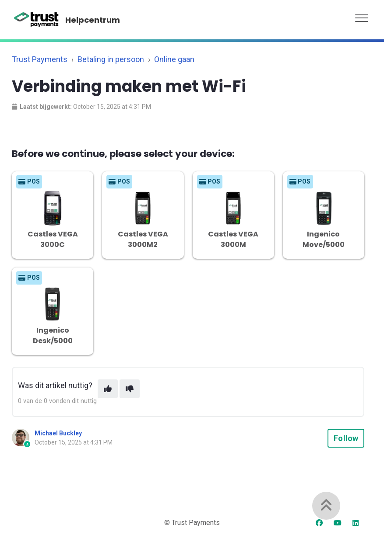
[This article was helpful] (108, 388)
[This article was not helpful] (130, 388)
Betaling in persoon (111, 59)
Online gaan (174, 59)
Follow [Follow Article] (346, 438)
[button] (361, 16)
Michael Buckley (58, 433)
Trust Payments (39, 59)
